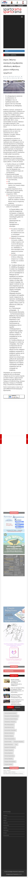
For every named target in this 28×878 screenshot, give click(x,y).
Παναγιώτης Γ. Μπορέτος (10, 721)
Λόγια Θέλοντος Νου (9, 727)
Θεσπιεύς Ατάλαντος (9, 733)
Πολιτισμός (5, 829)
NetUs (20, 874)
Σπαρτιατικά (6, 834)
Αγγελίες (5, 827)
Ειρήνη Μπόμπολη (9, 744)
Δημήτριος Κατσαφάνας (10, 747)
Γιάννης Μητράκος (8, 753)
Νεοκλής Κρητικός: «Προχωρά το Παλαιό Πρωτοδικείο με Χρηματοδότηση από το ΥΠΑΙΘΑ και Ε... (16, 684)
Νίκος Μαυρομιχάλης (9, 724)
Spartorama (6, 76)
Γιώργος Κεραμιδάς (9, 750)
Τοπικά (4, 817)
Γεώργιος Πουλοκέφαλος (10, 761)
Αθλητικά (5, 822)
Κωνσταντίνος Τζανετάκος (10, 730)
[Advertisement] (14, 33)
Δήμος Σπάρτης (7, 769)
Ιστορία (5, 832)
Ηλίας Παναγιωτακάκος (10, 738)
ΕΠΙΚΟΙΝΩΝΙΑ (20, 5)
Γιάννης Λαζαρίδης (9, 758)
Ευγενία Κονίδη (8, 741)
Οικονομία (15, 78)
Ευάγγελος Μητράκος (18, 741)
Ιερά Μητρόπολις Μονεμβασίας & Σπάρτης (13, 772)
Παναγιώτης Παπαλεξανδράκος (11, 716)
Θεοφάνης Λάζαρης (9, 736)
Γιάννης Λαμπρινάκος (9, 755)
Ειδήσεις (5, 814)
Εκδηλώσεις (6, 824)
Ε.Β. (16, 744)
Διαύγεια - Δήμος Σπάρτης (9, 771)
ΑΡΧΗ (6, 5)
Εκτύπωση (17, 76)
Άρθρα (4, 819)
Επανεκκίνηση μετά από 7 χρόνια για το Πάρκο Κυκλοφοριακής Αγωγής (17, 698)
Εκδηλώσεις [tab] (17, 707)
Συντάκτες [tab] (10, 707)
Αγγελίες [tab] (14, 710)
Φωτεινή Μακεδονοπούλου (10, 713)
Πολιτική (20, 78)
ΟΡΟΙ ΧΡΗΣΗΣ (12, 5)
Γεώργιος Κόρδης (8, 764)
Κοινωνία (9, 78)
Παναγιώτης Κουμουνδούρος (11, 718)
